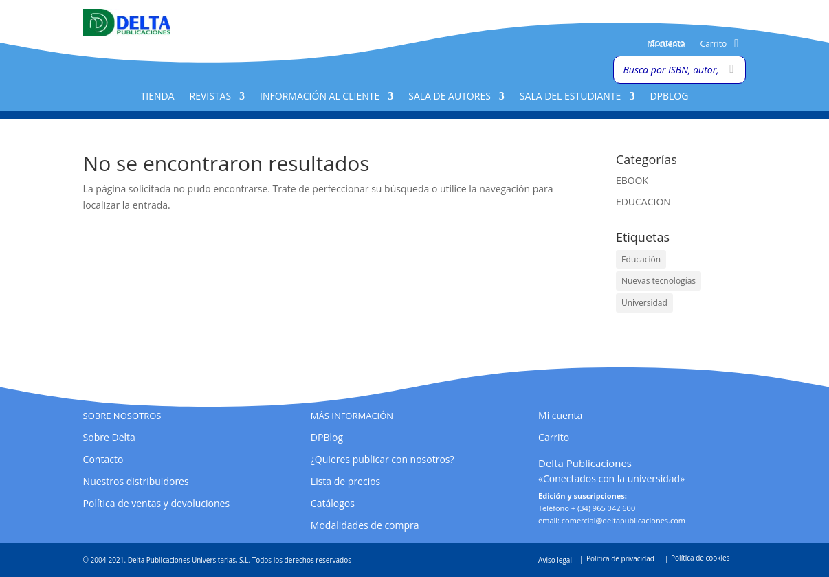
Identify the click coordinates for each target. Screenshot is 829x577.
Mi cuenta (666, 44)
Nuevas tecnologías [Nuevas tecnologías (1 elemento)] (658, 280)
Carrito (713, 44)
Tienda (158, 96)
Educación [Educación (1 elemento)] (641, 259)
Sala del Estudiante (570, 96)
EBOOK (632, 180)
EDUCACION (643, 201)
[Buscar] (731, 69)
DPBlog (669, 96)
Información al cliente (319, 96)
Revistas (211, 96)
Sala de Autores (449, 96)
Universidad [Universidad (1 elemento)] (644, 302)
